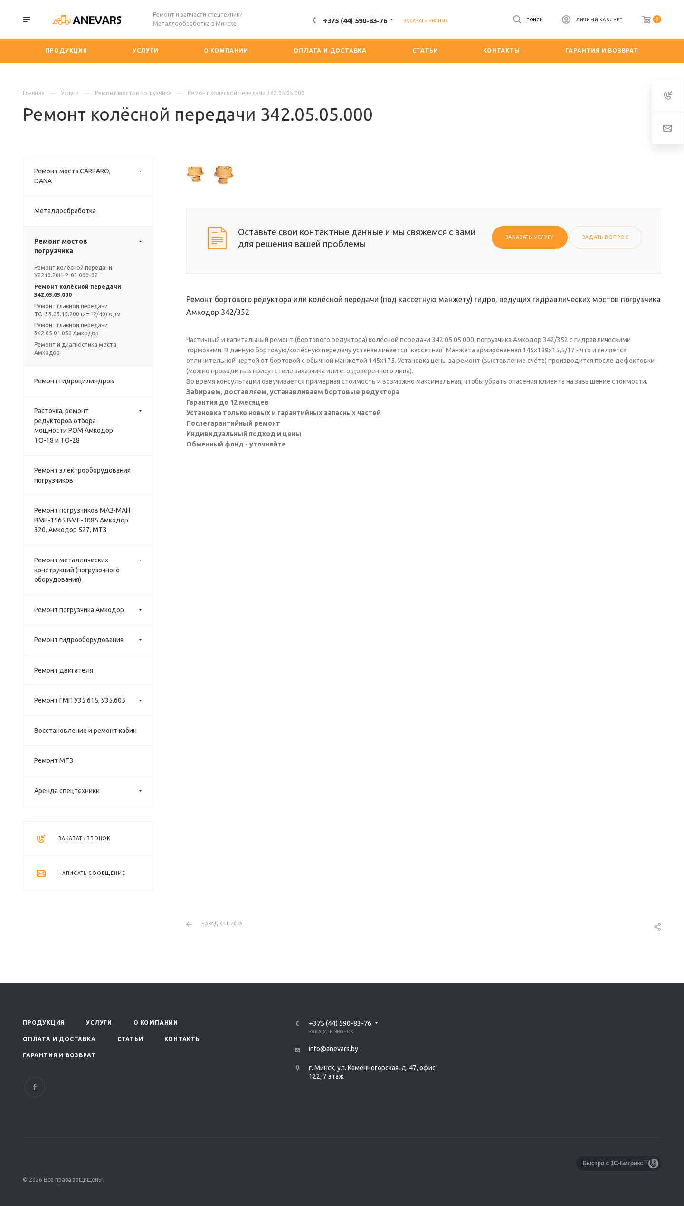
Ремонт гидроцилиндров (74, 381)
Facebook (35, 1087)
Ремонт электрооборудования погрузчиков (82, 475)
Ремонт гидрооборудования (93, 640)
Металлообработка (65, 211)
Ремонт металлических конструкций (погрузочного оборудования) (93, 570)
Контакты (182, 1039)
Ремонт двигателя (63, 670)
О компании (155, 1022)
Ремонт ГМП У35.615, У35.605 (93, 700)
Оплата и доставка (59, 1039)
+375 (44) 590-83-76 (355, 21)
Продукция (44, 1022)
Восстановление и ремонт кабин (85, 730)
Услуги (99, 1022)
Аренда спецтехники (93, 791)
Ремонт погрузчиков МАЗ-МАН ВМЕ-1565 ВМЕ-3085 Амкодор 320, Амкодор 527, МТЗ (82, 519)
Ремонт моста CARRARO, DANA (93, 176)
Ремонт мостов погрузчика (93, 246)
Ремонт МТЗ (53, 760)
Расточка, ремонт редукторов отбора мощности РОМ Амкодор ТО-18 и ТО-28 (93, 425)
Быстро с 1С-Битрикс (612, 1163)
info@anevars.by (333, 1049)
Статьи (130, 1039)
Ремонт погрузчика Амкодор (93, 610)
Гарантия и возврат (59, 1055)
